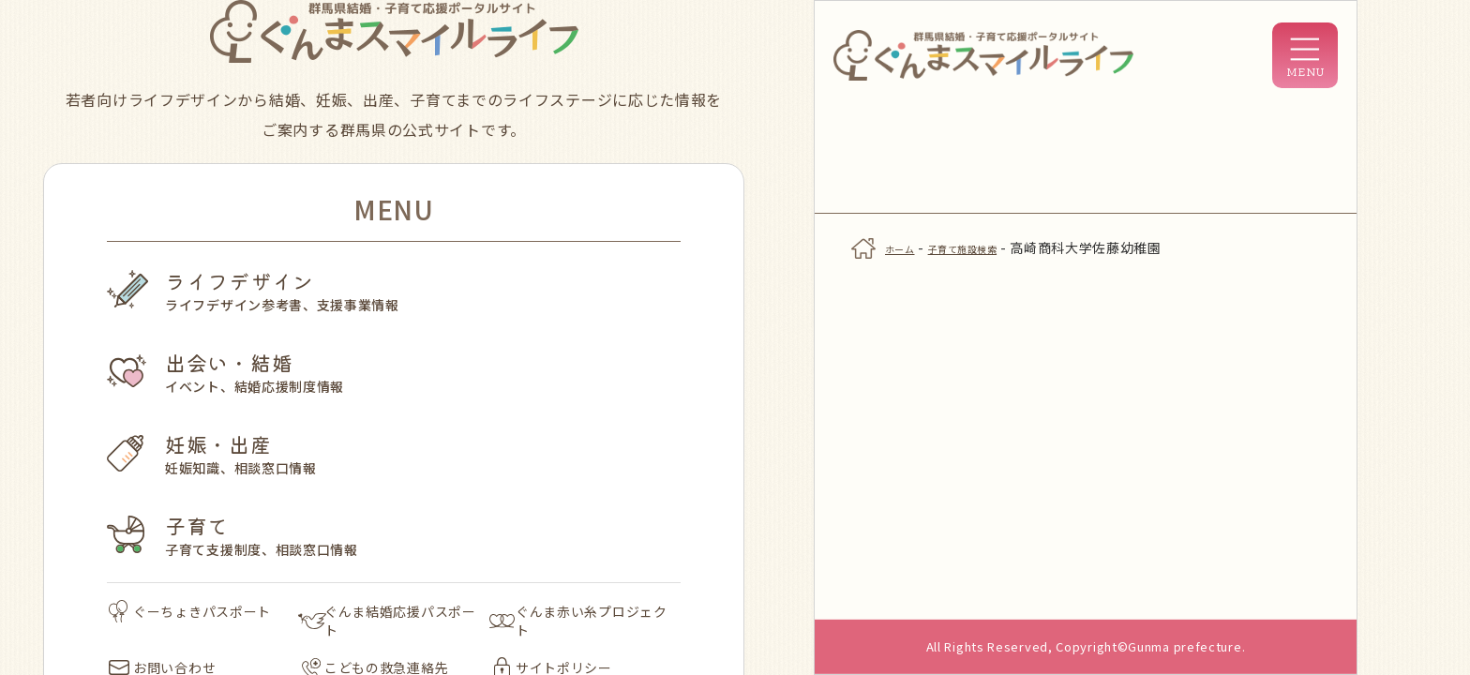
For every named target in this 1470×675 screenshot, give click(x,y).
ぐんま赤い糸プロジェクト (578, 620)
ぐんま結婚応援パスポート (387, 620)
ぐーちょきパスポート (190, 611)
